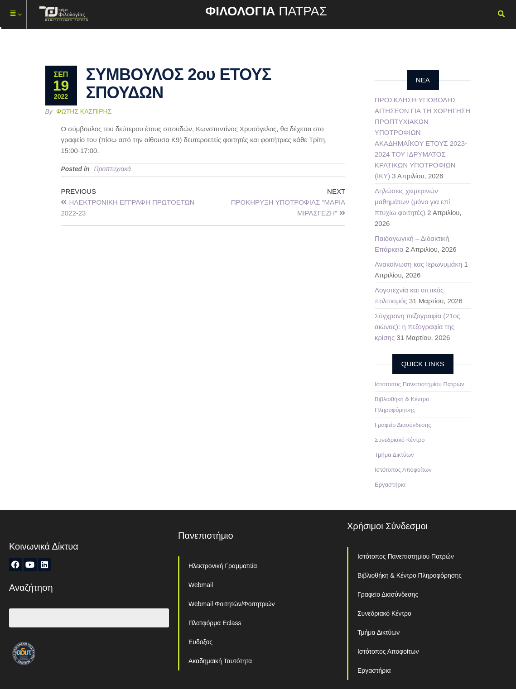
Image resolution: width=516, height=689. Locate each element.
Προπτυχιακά (112, 168)
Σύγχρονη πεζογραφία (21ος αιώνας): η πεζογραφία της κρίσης (417, 326)
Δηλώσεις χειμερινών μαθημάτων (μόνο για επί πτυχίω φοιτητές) (412, 201)
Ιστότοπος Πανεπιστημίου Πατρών (419, 384)
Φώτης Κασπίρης (83, 111)
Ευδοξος (200, 642)
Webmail (200, 585)
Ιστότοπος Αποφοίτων (403, 469)
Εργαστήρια (390, 484)
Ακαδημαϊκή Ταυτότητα (220, 661)
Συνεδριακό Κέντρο (399, 439)
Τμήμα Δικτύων (394, 454)
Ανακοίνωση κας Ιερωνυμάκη (418, 264)
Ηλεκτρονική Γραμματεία (222, 565)
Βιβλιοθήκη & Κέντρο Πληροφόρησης (409, 575)
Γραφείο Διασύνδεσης (403, 424)
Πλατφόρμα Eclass (214, 623)
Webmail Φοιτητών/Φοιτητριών (231, 604)
